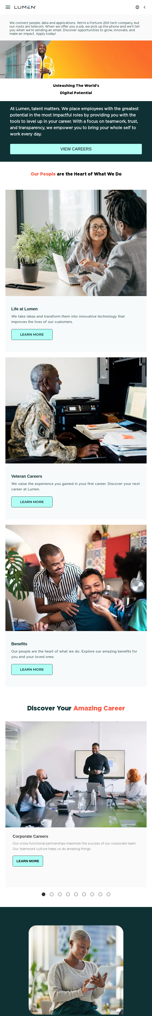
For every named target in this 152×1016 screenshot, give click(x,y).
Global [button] (141, 7)
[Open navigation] (8, 7)
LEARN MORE (32, 334)
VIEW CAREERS (76, 149)
